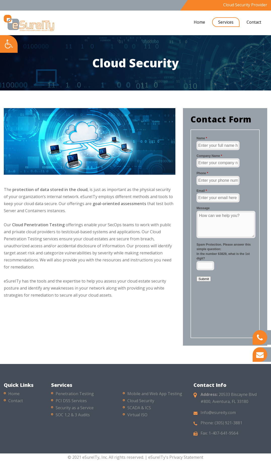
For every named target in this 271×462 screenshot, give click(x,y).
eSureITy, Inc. (95, 457)
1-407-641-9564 (223, 435)
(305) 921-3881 (228, 424)
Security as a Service (75, 409)
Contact (254, 22)
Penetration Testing (75, 395)
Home (199, 22)
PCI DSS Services (71, 402)
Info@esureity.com (218, 414)
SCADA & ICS (139, 409)
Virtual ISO (137, 416)
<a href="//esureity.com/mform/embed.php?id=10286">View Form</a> (225, 234)
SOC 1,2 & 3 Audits (73, 416)
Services (226, 22)
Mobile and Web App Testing (154, 395)
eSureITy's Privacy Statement (175, 457)
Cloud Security (140, 402)
